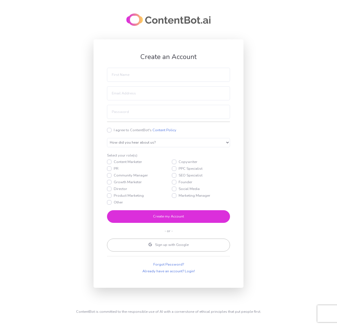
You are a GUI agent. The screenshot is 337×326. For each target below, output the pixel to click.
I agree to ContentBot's (145, 130)
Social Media (189, 188)
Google (169, 245)
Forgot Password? (168, 264)
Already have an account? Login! (168, 271)
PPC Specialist (190, 168)
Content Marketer (128, 161)
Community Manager (131, 175)
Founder (185, 182)
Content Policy (164, 130)
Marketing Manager (194, 195)
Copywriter (188, 161)
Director (120, 188)
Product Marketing (129, 195)
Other (118, 202)
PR (116, 168)
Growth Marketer (128, 182)
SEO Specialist (190, 175)
